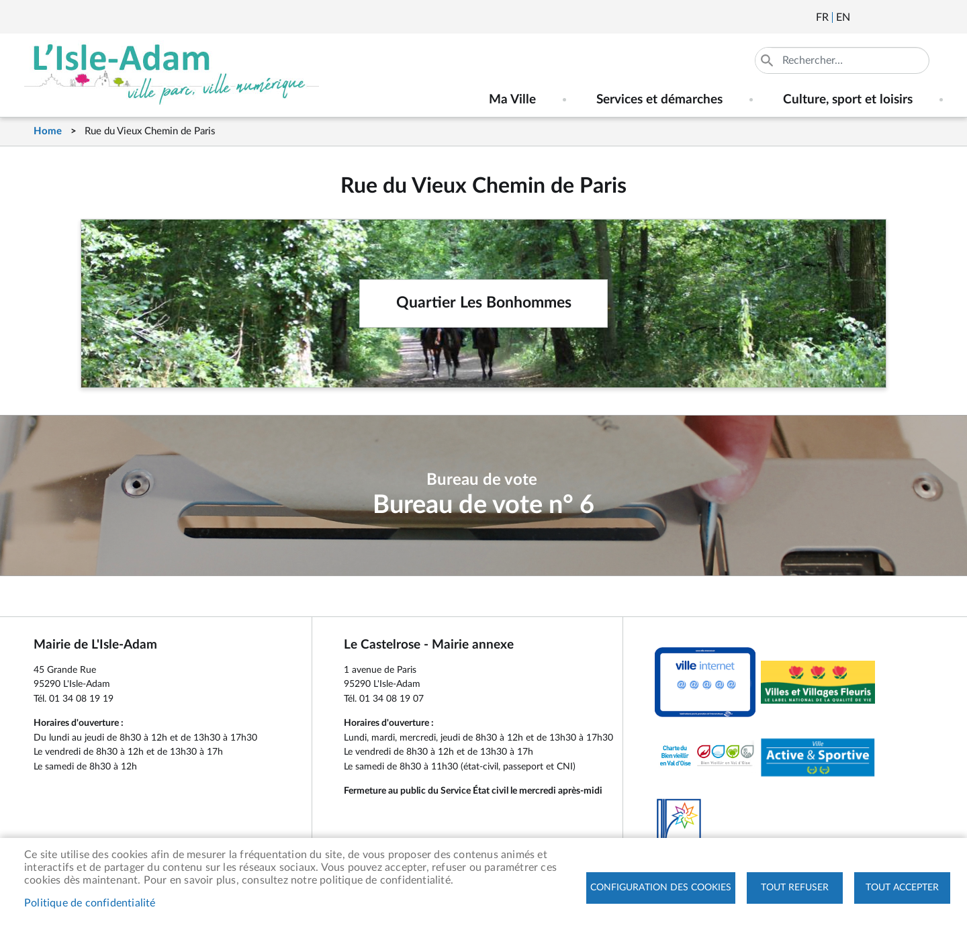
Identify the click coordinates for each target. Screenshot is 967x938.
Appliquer (768, 60)
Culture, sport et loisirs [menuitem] (848, 99)
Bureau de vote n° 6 (483, 505)
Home (48, 131)
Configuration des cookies (660, 887)
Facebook (898, 17)
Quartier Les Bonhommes (483, 302)
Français (822, 17)
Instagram (934, 17)
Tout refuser (795, 887)
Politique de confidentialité (90, 903)
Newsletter (862, 17)
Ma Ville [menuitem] (512, 99)
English (843, 17)
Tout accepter (902, 887)
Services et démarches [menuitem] (659, 99)
